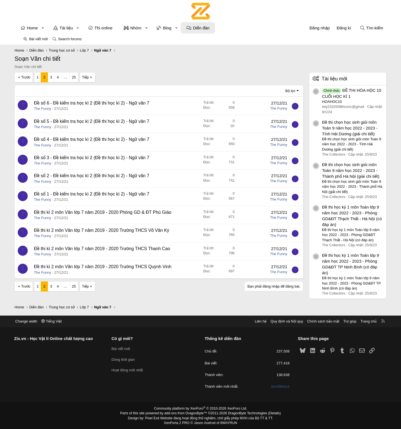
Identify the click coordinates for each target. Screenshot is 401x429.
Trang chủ (358, 321)
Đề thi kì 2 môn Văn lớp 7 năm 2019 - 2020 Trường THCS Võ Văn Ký (110, 230)
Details (272, 413)
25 (82, 77)
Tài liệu (74, 28)
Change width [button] (37, 321)
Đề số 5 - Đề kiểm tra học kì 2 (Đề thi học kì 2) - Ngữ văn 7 (100, 121)
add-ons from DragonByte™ (186, 413)
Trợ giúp (339, 321)
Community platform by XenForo (200, 408)
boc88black (275, 386)
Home (41, 28)
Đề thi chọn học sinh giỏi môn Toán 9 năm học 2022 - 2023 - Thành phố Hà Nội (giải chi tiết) (342, 170)
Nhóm (144, 28)
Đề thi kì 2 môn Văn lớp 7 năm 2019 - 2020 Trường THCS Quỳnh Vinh (111, 266)
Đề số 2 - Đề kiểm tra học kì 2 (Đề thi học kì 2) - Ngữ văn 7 (100, 175)
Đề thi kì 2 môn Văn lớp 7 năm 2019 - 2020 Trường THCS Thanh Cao (111, 248)
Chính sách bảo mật (313, 321)
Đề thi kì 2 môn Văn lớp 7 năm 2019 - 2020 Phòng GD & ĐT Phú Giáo (111, 212)
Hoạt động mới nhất (132, 368)
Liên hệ (250, 321)
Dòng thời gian (128, 358)
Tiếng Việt (62, 321)
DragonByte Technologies (246, 413)
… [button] (74, 77)
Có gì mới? (127, 338)
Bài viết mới (38, 39)
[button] (51, 28)
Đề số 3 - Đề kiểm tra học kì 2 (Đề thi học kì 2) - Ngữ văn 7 (100, 157)
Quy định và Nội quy (276, 321)
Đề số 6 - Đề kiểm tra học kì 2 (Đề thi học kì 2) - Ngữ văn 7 (100, 103)
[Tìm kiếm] (363, 28)
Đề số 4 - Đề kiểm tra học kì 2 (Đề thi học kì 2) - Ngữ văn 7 (100, 139)
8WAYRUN (228, 422)
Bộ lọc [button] (282, 91)
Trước (34, 77)
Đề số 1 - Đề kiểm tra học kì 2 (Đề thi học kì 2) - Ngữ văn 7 (100, 194)
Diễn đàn (210, 28)
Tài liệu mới (325, 79)
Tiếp (94, 77)
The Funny (51, 108)
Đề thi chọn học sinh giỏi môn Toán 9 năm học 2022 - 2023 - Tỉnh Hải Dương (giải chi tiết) (341, 128)
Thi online (112, 28)
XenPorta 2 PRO (177, 422)
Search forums (70, 39)
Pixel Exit (153, 418)
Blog (176, 28)
